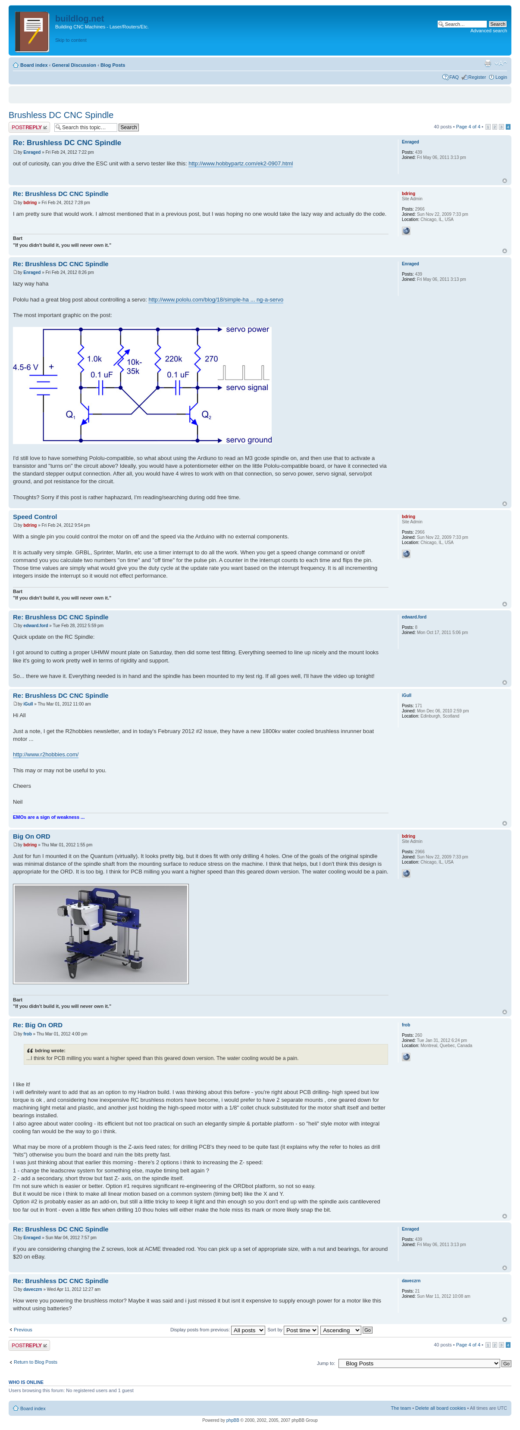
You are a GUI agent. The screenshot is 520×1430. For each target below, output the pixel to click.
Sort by (292, 1329)
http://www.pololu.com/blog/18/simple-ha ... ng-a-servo (215, 299)
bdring (30, 202)
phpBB (232, 1420)
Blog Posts (112, 65)
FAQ (454, 77)
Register (477, 77)
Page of (468, 126)
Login (501, 77)
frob (27, 1034)
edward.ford (35, 625)
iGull (28, 704)
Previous (23, 1329)
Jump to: (326, 1363)
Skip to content (71, 40)
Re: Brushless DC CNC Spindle (67, 143)
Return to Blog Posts (35, 1362)
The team (401, 1408)
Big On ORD (31, 836)
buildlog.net (79, 18)
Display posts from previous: (217, 1329)
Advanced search (488, 30)
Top (504, 180)
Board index (34, 65)
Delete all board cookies (440, 1408)
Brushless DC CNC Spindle (61, 115)
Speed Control (35, 516)
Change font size (501, 63)
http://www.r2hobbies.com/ (45, 754)
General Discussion (74, 65)
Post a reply (29, 127)
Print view (487, 63)
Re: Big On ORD (38, 1025)
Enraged (32, 152)
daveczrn (32, 1289)
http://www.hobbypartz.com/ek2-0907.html (240, 163)
